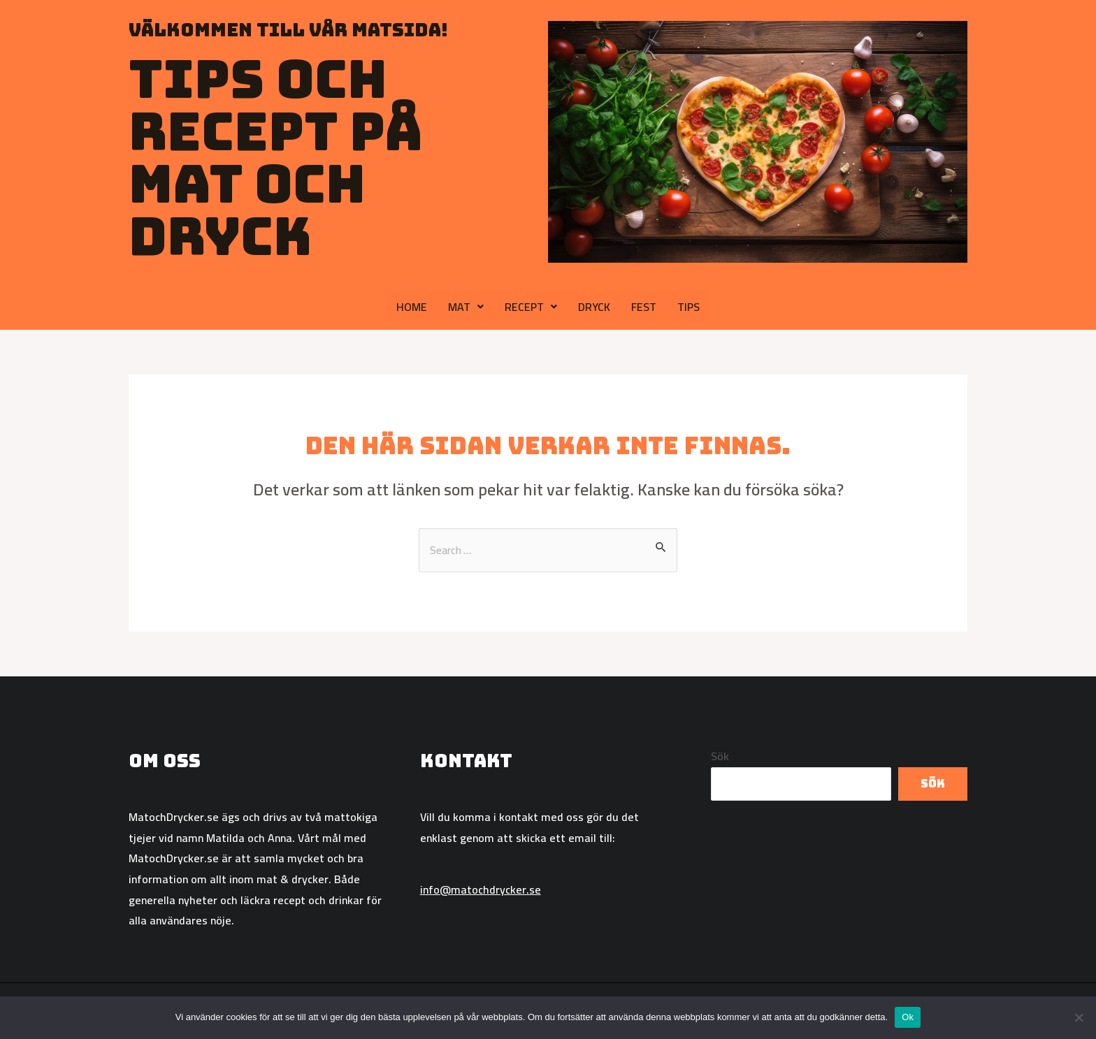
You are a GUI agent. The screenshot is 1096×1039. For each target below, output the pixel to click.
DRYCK (594, 306)
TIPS (688, 306)
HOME (411, 306)
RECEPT (531, 306)
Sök (720, 756)
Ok (908, 1017)
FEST (643, 306)
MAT (466, 306)
